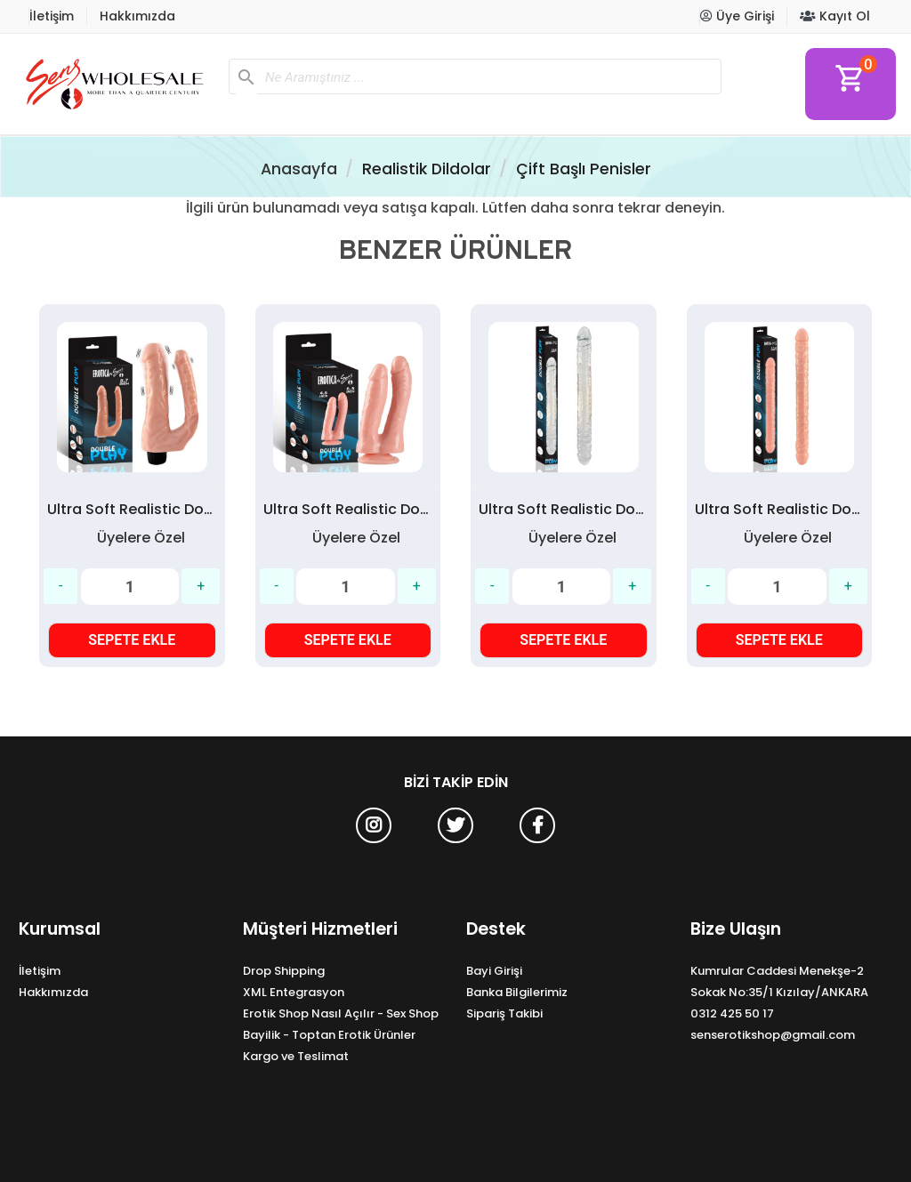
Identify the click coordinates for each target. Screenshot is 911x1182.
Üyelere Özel (141, 537)
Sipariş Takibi (504, 1013)
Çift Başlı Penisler (583, 169)
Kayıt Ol (835, 16)
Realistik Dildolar (426, 169)
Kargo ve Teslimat (296, 1056)
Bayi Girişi (494, 970)
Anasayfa (299, 169)
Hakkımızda (137, 16)
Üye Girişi (737, 16)
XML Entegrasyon (293, 992)
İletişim (51, 16)
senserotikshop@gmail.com (772, 1034)
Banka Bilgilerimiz (517, 992)
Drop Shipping (284, 970)
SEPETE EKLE (131, 639)
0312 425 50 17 (732, 1013)
